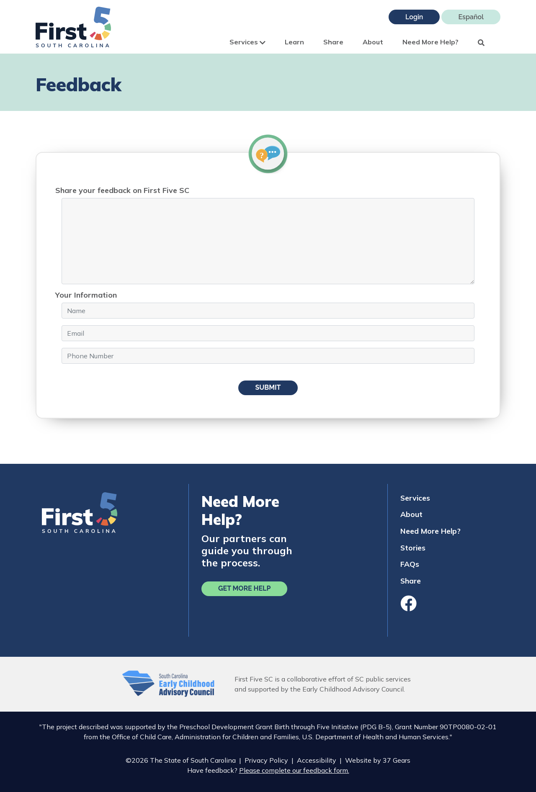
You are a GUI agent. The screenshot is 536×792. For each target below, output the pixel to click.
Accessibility (316, 760)
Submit (268, 387)
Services (247, 42)
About (373, 42)
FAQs (409, 563)
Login (414, 17)
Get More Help (244, 588)
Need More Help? (430, 42)
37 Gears (396, 760)
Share (333, 42)
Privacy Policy (266, 760)
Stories (412, 547)
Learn (294, 42)
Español (471, 17)
